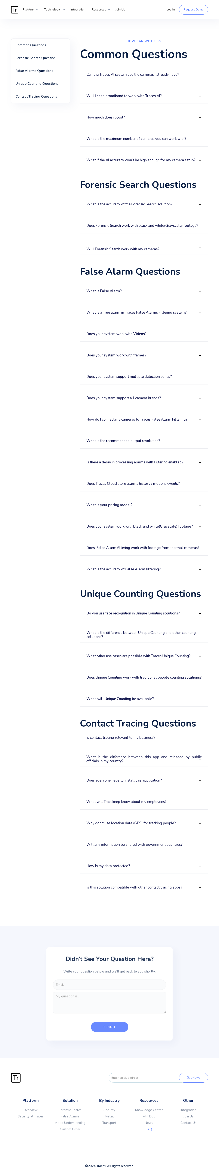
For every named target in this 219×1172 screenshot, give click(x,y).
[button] (29, 9)
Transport (109, 1123)
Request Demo (193, 9)
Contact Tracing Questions (36, 96)
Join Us (120, 9)
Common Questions (30, 45)
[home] (15, 9)
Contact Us (188, 1123)
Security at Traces (31, 1116)
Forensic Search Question (35, 58)
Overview (31, 1110)
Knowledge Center (149, 1110)
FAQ (149, 1129)
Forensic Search (70, 1110)
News (149, 1123)
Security (109, 1110)
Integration (78, 9)
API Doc (149, 1116)
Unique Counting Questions (36, 83)
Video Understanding (70, 1123)
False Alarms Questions (34, 70)
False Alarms (70, 1116)
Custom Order (70, 1129)
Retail (109, 1116)
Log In (171, 9)
